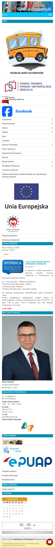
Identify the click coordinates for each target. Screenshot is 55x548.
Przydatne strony (8, 480)
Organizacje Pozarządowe (11, 153)
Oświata (5, 132)
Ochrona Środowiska (9, 145)
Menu (5, 14)
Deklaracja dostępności (10, 240)
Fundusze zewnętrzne (10, 170)
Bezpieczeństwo (8, 162)
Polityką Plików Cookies (17, 545)
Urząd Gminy (7, 120)
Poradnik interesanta (10, 476)
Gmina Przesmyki (8, 124)
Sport (4, 136)
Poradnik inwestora (9, 471)
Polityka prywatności (9, 236)
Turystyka (5, 141)
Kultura (5, 128)
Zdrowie (5, 157)
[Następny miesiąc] (22, 499)
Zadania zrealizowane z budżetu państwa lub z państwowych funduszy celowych (24, 175)
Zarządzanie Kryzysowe (10, 166)
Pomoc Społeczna (8, 149)
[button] (52, 120)
